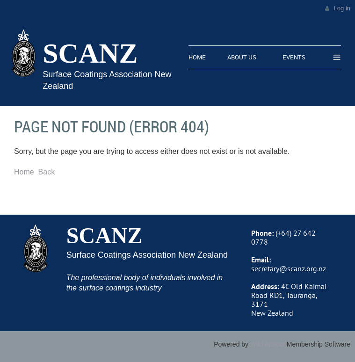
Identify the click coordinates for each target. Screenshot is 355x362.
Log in (342, 8)
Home (24, 172)
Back (46, 172)
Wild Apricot (267, 344)
